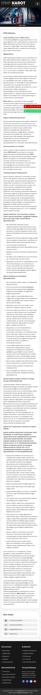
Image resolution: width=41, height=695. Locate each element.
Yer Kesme (5, 671)
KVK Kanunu (26, 656)
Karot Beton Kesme (8, 674)
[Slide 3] (24, 25)
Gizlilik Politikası (28, 653)
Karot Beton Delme (8, 677)
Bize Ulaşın (5, 650)
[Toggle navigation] (37, 3)
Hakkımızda (5, 653)
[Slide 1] (17, 25)
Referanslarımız (7, 662)
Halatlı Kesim (6, 683)
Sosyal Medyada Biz (29, 662)
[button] (20, 633)
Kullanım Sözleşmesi (29, 650)
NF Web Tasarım (22, 692)
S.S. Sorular (26, 659)
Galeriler (4, 659)
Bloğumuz (5, 656)
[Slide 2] (20, 25)
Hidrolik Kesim (6, 680)
